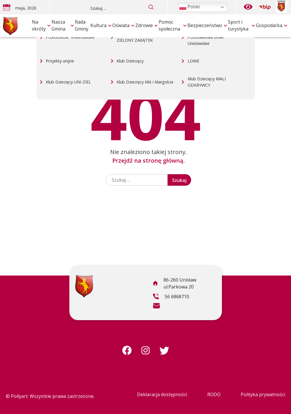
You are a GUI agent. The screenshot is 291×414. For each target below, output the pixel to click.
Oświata (121, 25)
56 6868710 (171, 297)
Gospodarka (269, 25)
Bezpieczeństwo (204, 25)
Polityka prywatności (263, 394)
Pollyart (19, 396)
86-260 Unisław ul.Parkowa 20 (174, 284)
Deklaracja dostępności (162, 394)
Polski (189, 7)
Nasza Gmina (58, 25)
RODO (213, 394)
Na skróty (39, 25)
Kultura (98, 25)
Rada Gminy (81, 25)
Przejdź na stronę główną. (148, 160)
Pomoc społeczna (169, 25)
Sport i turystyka (238, 25)
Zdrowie (144, 25)
